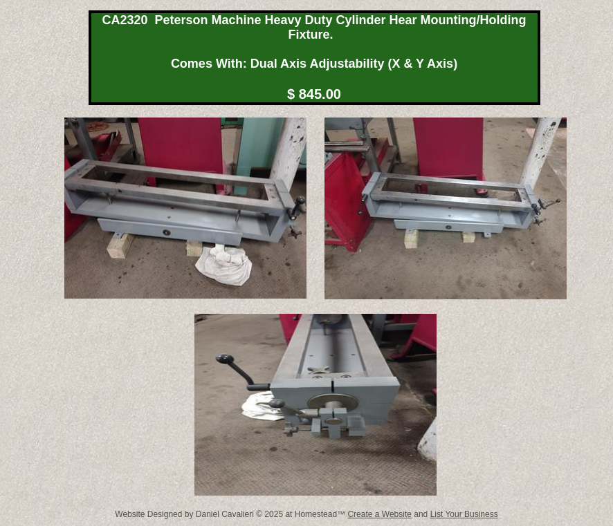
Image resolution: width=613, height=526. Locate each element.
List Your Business (464, 514)
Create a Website (379, 514)
